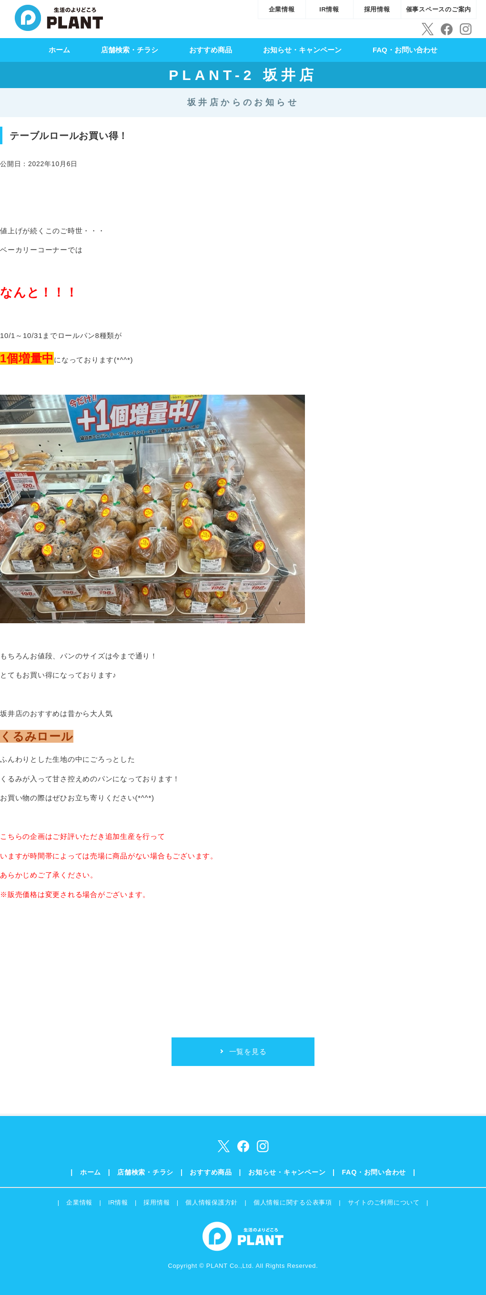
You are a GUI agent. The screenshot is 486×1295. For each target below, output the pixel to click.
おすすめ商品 (210, 50)
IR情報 (329, 9)
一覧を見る (248, 1051)
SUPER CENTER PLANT (59, 17)
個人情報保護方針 (211, 1202)
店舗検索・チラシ (129, 50)
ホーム (59, 50)
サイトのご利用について (384, 1202)
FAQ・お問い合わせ (405, 50)
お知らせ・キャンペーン (302, 50)
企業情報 (282, 9)
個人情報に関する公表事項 (292, 1202)
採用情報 (377, 9)
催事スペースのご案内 (439, 9)
